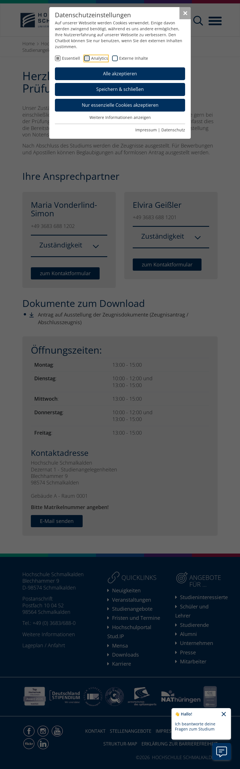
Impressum (146, 130)
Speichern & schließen (120, 89)
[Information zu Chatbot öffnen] (221, 751)
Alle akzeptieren (120, 74)
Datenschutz (173, 130)
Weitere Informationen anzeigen (120, 117)
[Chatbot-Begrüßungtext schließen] (224, 714)
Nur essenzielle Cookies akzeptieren (120, 105)
